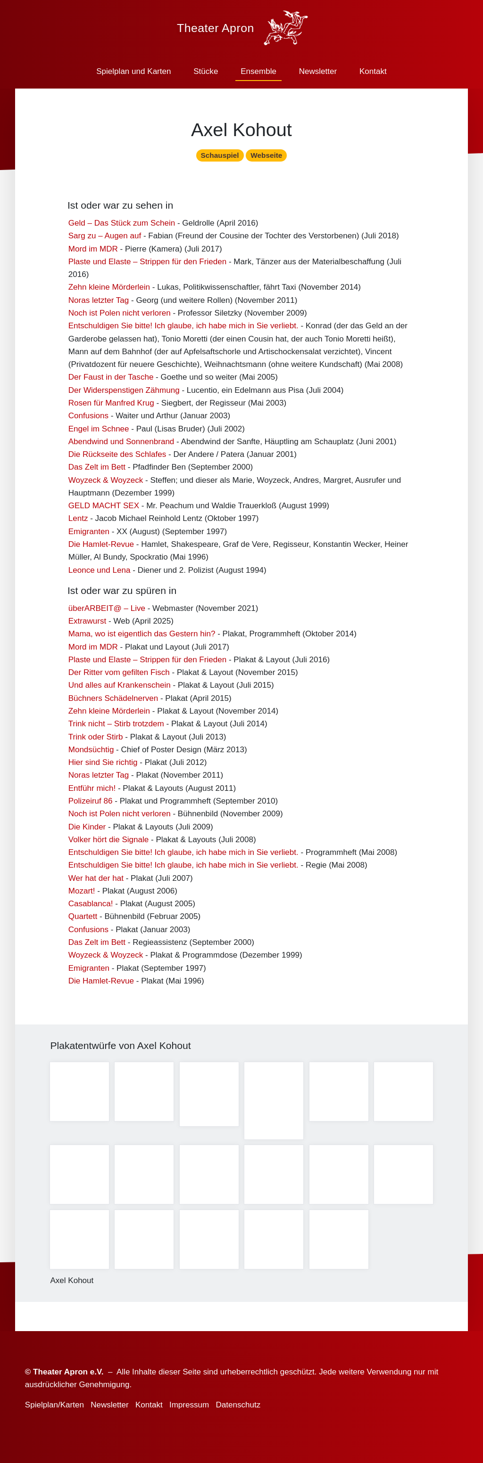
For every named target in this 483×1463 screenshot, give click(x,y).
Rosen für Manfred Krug (111, 407)
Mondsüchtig (91, 753)
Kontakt (373, 71)
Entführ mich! (92, 792)
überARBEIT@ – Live (106, 612)
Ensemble (258, 71)
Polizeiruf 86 (90, 805)
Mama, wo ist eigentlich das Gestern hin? (142, 638)
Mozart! (81, 895)
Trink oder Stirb (95, 741)
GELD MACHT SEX (103, 510)
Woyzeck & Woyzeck (105, 484)
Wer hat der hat (96, 882)
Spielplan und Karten (133, 71)
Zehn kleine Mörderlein (109, 291)
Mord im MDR (93, 253)
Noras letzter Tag (98, 304)
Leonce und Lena (99, 574)
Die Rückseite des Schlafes (117, 458)
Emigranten (88, 535)
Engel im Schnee (98, 433)
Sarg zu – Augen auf (105, 240)
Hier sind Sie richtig (103, 766)
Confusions (88, 420)
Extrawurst (87, 625)
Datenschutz (238, 1404)
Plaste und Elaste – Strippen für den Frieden (147, 265)
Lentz (78, 523)
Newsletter (318, 71)
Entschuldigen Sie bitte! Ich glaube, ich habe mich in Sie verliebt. (183, 330)
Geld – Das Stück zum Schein (121, 227)
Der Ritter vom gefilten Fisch (119, 677)
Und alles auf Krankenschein (119, 689)
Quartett (83, 921)
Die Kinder (87, 831)
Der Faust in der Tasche (111, 381)
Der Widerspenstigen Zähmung (124, 394)
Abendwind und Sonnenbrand (121, 445)
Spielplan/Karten (54, 1404)
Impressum (189, 1404)
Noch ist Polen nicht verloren (119, 317)
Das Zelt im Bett (96, 471)
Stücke (205, 71)
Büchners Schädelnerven (113, 702)
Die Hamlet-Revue (101, 548)
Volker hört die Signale (108, 843)
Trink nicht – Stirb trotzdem (116, 728)
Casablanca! (90, 908)
